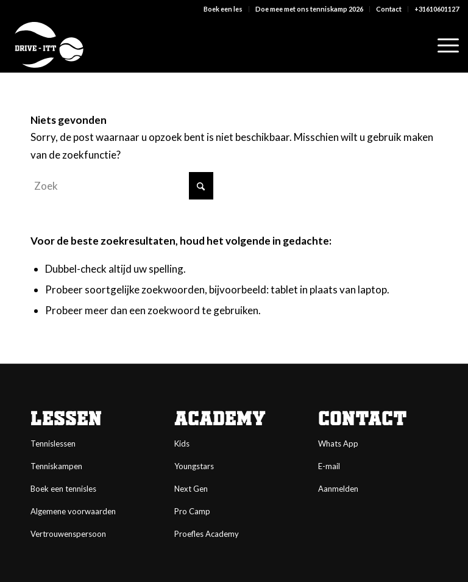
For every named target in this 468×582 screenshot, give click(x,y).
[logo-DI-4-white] (48, 45)
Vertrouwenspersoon (68, 534)
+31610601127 (436, 9)
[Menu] (442, 45)
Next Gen (191, 489)
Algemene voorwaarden (73, 511)
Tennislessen (53, 443)
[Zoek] (121, 185)
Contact (389, 9)
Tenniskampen (56, 466)
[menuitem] (223, 9)
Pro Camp (192, 511)
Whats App (338, 443)
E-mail (329, 466)
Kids (182, 443)
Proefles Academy (206, 534)
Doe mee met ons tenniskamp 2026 (309, 9)
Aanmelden (338, 489)
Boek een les (223, 9)
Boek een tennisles (63, 489)
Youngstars (194, 466)
